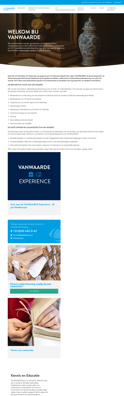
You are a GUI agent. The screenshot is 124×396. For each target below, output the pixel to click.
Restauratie (21, 8)
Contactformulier (18, 236)
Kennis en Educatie (81, 9)
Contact (93, 8)
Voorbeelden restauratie (111, 9)
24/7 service (34, 289)
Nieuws (101, 8)
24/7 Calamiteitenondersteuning (65, 9)
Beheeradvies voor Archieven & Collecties (39, 9)
